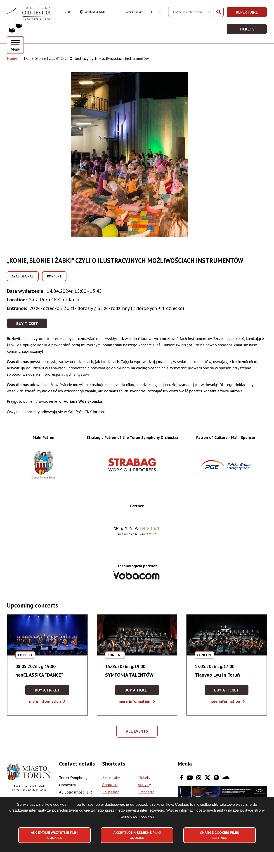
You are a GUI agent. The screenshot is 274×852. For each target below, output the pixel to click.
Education (110, 791)
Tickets (253, 30)
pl (151, 12)
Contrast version (92, 12)
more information (47, 701)
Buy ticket (27, 323)
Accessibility (134, 12)
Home (12, 58)
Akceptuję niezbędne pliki (137, 835)
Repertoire (251, 13)
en (159, 12)
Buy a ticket (52, 691)
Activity (144, 784)
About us (110, 784)
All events (138, 733)
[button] (137, 154)
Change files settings (219, 835)
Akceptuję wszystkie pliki (54, 835)
